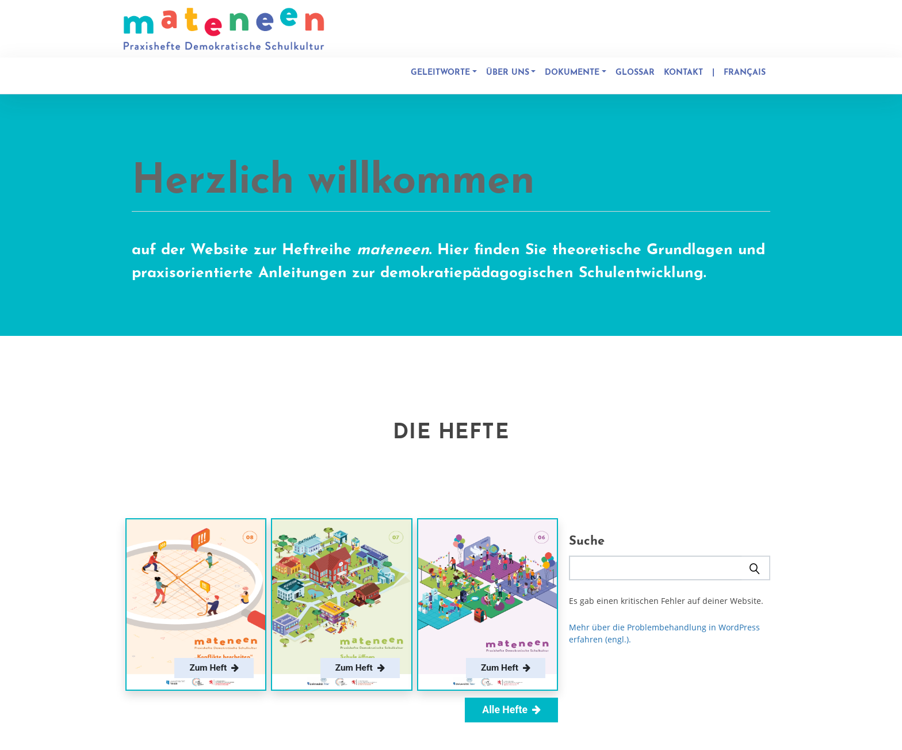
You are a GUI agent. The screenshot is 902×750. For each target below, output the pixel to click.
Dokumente (572, 72)
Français (745, 72)
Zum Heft (214, 668)
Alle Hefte (511, 709)
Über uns (507, 72)
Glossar (635, 72)
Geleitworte (440, 72)
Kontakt (683, 72)
